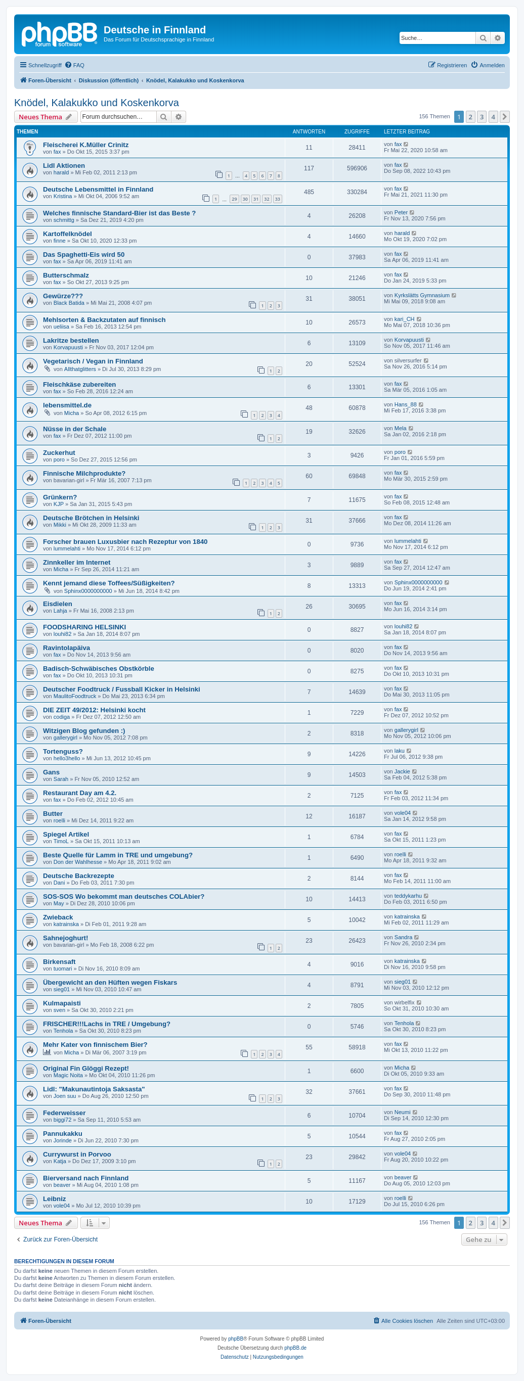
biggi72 (62, 1120)
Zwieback (58, 917)
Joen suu (65, 1096)
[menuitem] (74, 65)
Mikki (60, 525)
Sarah (61, 779)
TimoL (61, 841)
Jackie (402, 771)
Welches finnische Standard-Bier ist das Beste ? (119, 213)
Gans (51, 772)
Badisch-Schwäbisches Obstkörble (98, 668)
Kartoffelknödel (67, 234)
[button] (505, 117)
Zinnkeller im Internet (76, 562)
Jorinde (63, 1140)
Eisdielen (57, 604)
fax (57, 152)
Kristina (63, 196)
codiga (62, 717)
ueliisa (61, 327)
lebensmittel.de (67, 405)
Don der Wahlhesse (78, 862)
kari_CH (405, 319)
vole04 (403, 813)
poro (59, 459)
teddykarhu (408, 896)
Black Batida (69, 303)
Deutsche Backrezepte (78, 876)
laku (400, 751)
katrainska (66, 924)
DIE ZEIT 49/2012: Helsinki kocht (94, 710)
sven (59, 1010)
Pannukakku (62, 1133)
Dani (59, 883)
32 (266, 199)
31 (255, 199)
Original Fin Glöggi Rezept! (86, 1068)
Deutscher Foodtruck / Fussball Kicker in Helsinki (121, 689)
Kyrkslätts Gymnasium (422, 295)
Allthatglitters (80, 369)
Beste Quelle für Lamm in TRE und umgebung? (118, 855)
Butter (53, 813)
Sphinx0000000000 (88, 591)
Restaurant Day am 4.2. (79, 793)
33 (277, 199)
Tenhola (63, 1031)
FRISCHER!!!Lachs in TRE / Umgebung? (106, 1024)
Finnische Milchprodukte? (84, 473)
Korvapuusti (68, 347)
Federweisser (64, 1113)
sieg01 (62, 989)
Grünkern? (60, 497)
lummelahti (67, 548)
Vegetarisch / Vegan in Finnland (93, 361)
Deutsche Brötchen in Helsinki (91, 518)
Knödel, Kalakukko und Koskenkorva (96, 102)
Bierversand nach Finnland (85, 1178)
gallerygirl (65, 737)
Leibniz (54, 1199)
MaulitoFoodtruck (75, 696)
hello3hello (67, 758)
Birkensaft (59, 961)
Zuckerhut (59, 452)
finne (60, 241)
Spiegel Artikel (66, 834)
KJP (59, 504)
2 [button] (470, 116)
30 (245, 199)
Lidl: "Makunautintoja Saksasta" (94, 1089)
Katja (60, 1161)
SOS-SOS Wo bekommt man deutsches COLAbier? (123, 896)
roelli (59, 820)
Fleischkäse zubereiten (79, 384)
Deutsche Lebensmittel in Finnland (98, 189)
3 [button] (482, 116)
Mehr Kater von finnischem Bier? (95, 1044)
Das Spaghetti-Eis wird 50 (83, 254)
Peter (401, 212)
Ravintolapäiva (66, 648)
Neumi (403, 1112)
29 (234, 199)
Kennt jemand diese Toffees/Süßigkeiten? (109, 583)
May (59, 903)
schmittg (64, 220)
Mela (401, 428)
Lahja (60, 611)
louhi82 (62, 634)
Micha (71, 413)
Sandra (403, 937)
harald (61, 172)
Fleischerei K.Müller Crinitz (85, 145)
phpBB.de (295, 1348)
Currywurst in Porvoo (77, 1154)
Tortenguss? (63, 751)
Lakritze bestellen (71, 340)
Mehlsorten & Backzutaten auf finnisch (104, 320)
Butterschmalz (66, 275)
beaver (62, 1185)
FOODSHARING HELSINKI (84, 627)
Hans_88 (406, 404)
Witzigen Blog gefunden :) (84, 730)
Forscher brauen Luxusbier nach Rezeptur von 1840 (125, 541)
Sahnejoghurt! (65, 938)
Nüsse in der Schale (74, 429)
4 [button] (493, 116)
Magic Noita (68, 1075)
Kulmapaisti (62, 1003)
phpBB (235, 1339)
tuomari (63, 968)
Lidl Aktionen (64, 165)
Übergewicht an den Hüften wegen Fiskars (110, 982)
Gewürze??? (63, 296)
